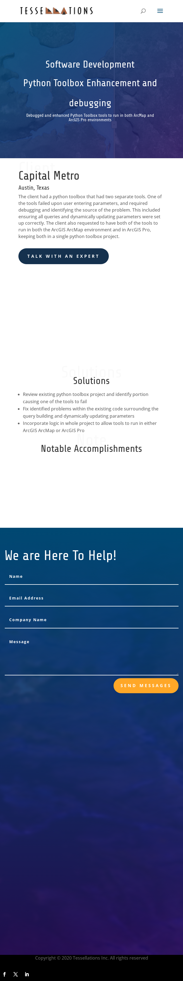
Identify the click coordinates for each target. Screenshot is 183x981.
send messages (146, 685)
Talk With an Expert (63, 256)
